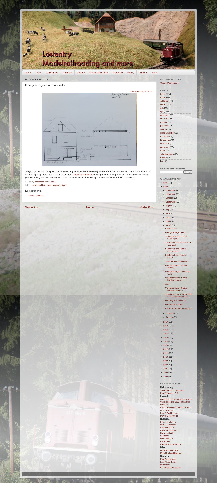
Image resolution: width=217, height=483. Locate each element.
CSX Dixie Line (167, 410)
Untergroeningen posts (141, 91)
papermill (164, 126)
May (168, 217)
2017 (165, 330)
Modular (81, 72)
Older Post (147, 207)
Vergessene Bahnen (83, 174)
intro (162, 161)
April (168, 221)
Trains (38, 72)
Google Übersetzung (169, 83)
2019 (165, 322)
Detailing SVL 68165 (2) (175, 300)
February (170, 313)
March (169, 225)
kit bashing (165, 140)
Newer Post (32, 207)
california (164, 101)
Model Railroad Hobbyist (171, 453)
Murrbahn (67, 72)
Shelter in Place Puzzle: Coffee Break (175, 250)
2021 (165, 183)
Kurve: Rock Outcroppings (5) (178, 308)
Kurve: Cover (171, 228)
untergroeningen (59, 185)
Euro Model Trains (168, 462)
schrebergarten (167, 154)
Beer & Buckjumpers (169, 413)
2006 (165, 372)
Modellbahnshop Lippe (170, 467)
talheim (163, 157)
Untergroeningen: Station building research (176, 289)
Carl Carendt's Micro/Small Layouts (175, 399)
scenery (163, 129)
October (169, 198)
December (170, 190)
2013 (165, 345)
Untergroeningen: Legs (175, 232)
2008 (165, 365)
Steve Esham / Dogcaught (171, 390)
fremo (162, 150)
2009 (165, 361)
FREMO (143, 72)
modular (163, 122)
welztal (163, 104)
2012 (165, 349)
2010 (165, 357)
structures (164, 119)
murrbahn (164, 136)
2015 (165, 337)
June (168, 213)
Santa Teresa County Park (176, 261)
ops (161, 111)
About (154, 72)
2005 (165, 376)
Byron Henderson (168, 422)
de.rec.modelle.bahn (169, 450)
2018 (165, 326)
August (169, 206)
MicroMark (165, 465)
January (169, 317)
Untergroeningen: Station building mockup (176, 279)
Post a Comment (36, 196)
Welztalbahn (52, 72)
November (170, 194)
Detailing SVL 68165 (174, 304)
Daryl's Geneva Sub (169, 416)
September (171, 202)
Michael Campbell (168, 425)
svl (161, 108)
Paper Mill (118, 72)
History (130, 72)
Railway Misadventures (170, 444)
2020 (165, 187)
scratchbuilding (38, 185)
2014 (165, 341)
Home (28, 72)
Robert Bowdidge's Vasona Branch (175, 407)
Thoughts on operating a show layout (176, 237)
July (168, 209)
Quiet (167, 284)
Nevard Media (166, 439)
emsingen (164, 115)
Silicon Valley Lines (98, 72)
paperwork (165, 147)
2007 (165, 368)
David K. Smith (166, 433)
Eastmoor (164, 436)
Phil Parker (165, 441)
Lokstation (164, 143)
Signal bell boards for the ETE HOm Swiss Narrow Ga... (178, 295)
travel (162, 97)
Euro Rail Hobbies (168, 459)
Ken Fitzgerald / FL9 (169, 393)
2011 (165, 353)
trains (49, 185)
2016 (165, 333)
